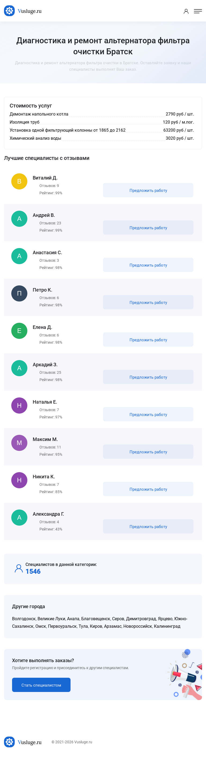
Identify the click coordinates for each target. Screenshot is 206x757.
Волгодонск (24, 618)
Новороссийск (137, 626)
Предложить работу (148, 190)
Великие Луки (51, 618)
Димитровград (141, 618)
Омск (40, 626)
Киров (96, 626)
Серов (118, 618)
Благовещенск (95, 618)
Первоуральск (62, 626)
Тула (83, 626)
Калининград (167, 626)
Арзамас (113, 626)
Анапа (73, 618)
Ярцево (165, 618)
